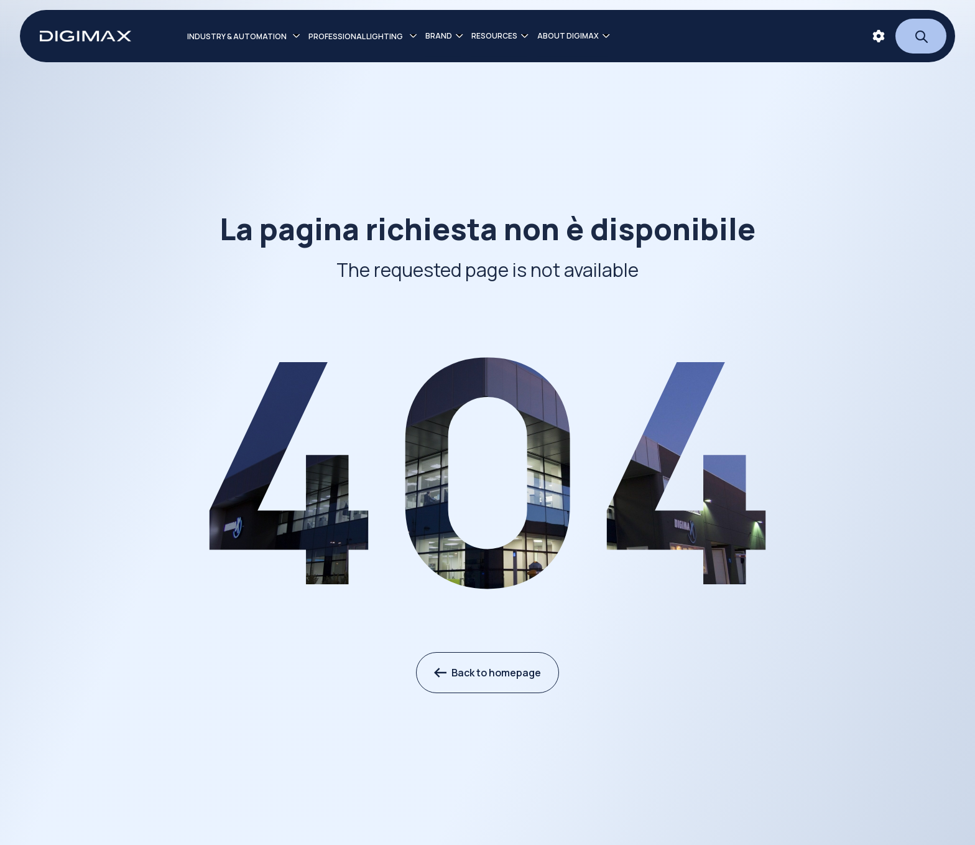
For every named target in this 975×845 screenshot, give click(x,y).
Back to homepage (487, 672)
